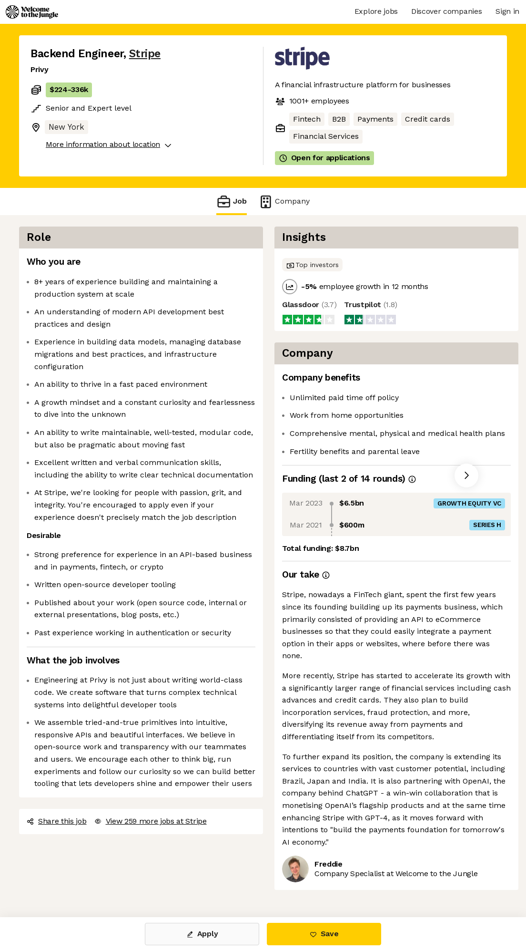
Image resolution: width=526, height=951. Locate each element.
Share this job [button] (57, 821)
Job (231, 201)
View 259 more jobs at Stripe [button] (150, 821)
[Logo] (32, 12)
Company (284, 201)
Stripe (145, 53)
